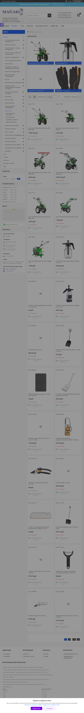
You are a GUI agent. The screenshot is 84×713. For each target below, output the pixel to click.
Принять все (36, 708)
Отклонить (49, 708)
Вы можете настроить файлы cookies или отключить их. (41, 704)
